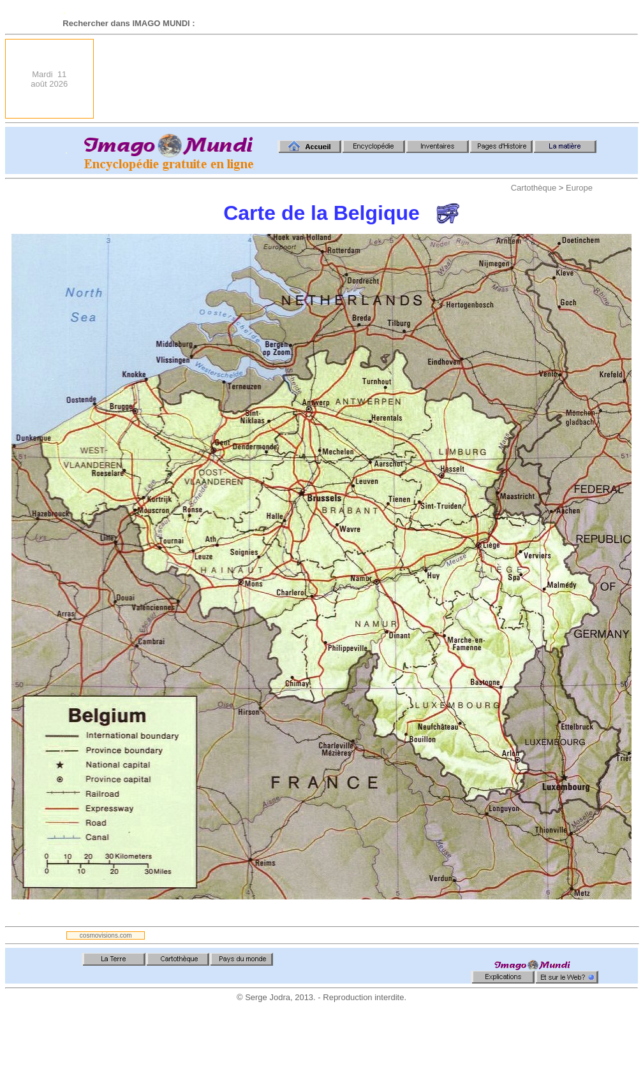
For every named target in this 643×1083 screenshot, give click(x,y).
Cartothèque (534, 188)
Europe (579, 188)
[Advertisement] (596, 79)
